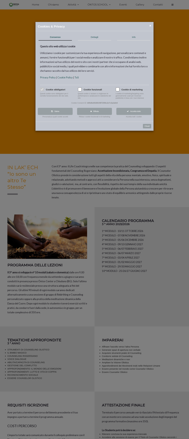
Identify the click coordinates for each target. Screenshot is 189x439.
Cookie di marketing (132, 89)
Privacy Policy (48, 77)
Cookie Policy (65, 77)
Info (134, 37)
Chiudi (147, 126)
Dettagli (94, 37)
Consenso (55, 37)
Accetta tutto (134, 111)
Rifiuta (94, 111)
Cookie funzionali (93, 89)
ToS (77, 77)
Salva (55, 111)
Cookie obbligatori (55, 89)
